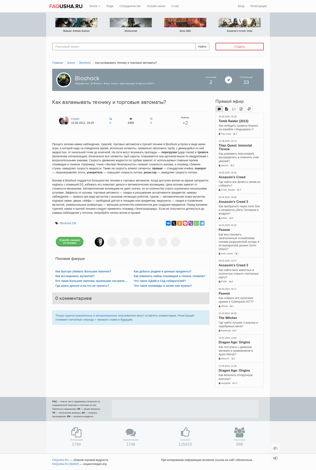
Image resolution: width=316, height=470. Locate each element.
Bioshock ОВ (68, 223)
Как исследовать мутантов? (75, 276)
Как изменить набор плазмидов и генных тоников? (169, 276)
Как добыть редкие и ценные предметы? (162, 271)
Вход (241, 6)
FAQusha (60, 460)
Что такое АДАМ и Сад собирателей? (160, 280)
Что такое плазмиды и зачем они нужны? (163, 285)
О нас (175, 6)
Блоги (95, 6)
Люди (109, 6)
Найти (202, 46)
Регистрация (258, 6)
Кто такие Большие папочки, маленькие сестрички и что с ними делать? (91, 280)
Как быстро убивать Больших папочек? (83, 271)
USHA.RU (66, 6)
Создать (239, 46)
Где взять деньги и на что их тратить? (82, 285)
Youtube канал (156, 6)
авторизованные (106, 315)
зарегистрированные (79, 315)
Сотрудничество (129, 6)
